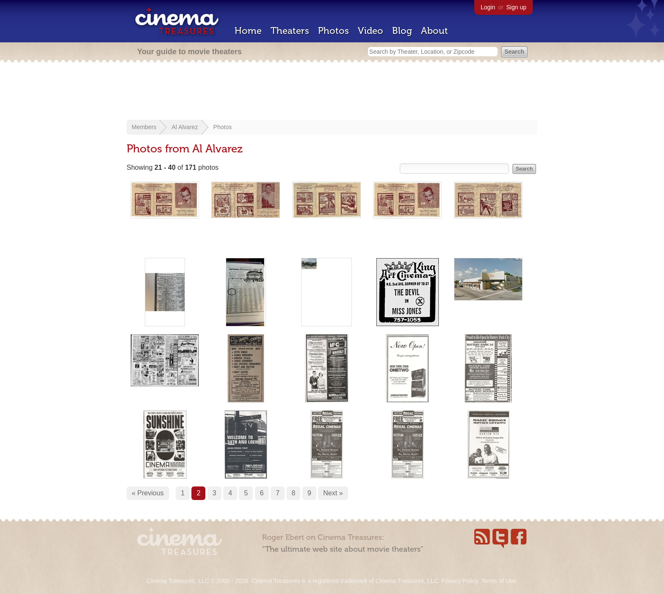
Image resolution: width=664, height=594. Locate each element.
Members (144, 127)
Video (370, 30)
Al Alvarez (185, 127)
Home (248, 30)
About (434, 30)
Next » (333, 493)
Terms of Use (498, 580)
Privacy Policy (459, 580)
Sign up (516, 7)
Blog (402, 30)
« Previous (148, 493)
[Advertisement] (332, 92)
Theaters (290, 30)
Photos (333, 30)
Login (488, 7)
